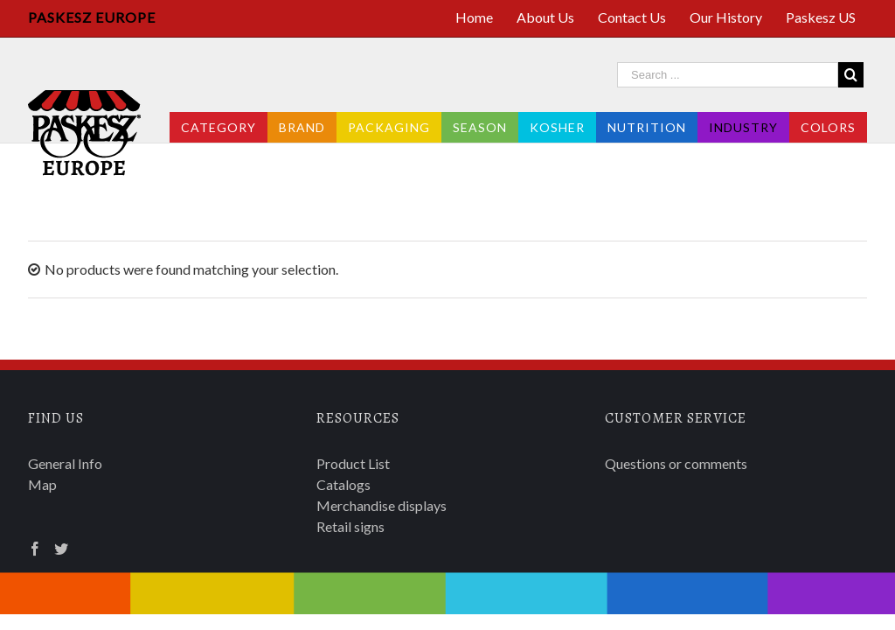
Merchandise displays (381, 505)
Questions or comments (676, 463)
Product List (353, 463)
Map (42, 484)
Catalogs (343, 484)
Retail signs (350, 526)
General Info (65, 463)
